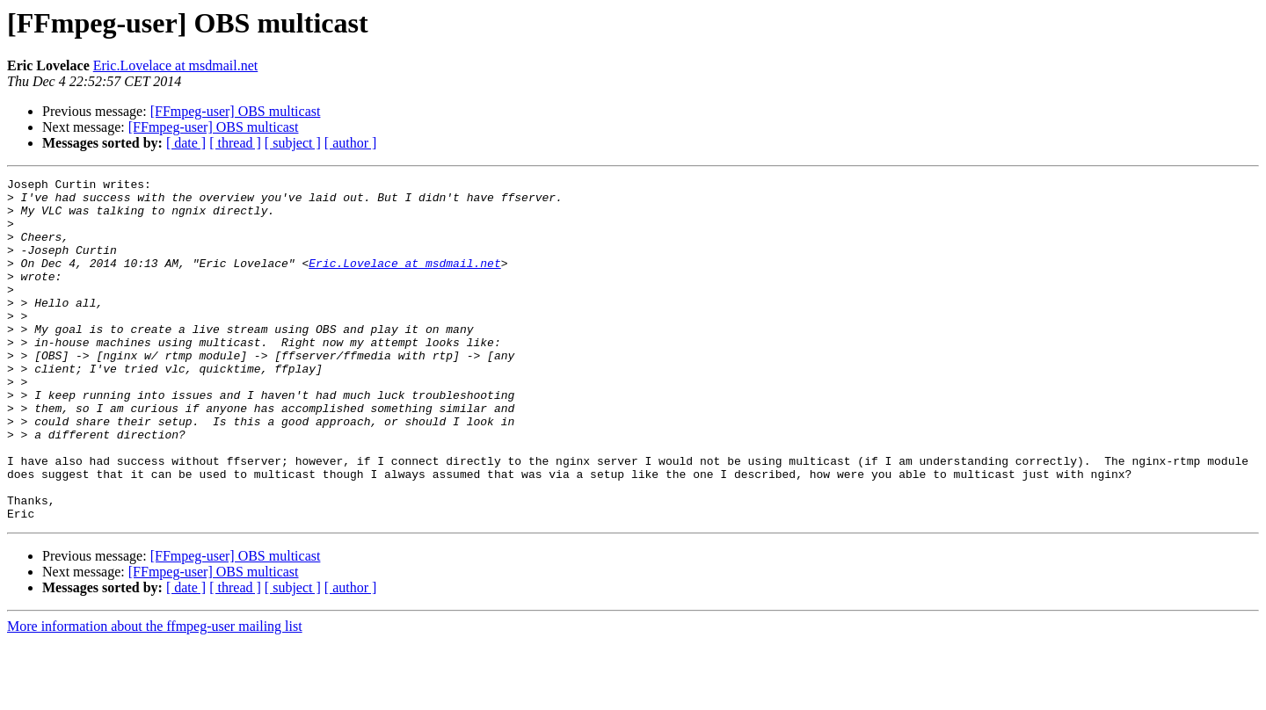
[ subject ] (293, 142)
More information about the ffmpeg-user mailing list (154, 694)
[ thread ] (235, 142)
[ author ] (350, 142)
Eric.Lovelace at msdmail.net (175, 65)
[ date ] (186, 142)
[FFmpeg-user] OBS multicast (235, 111)
